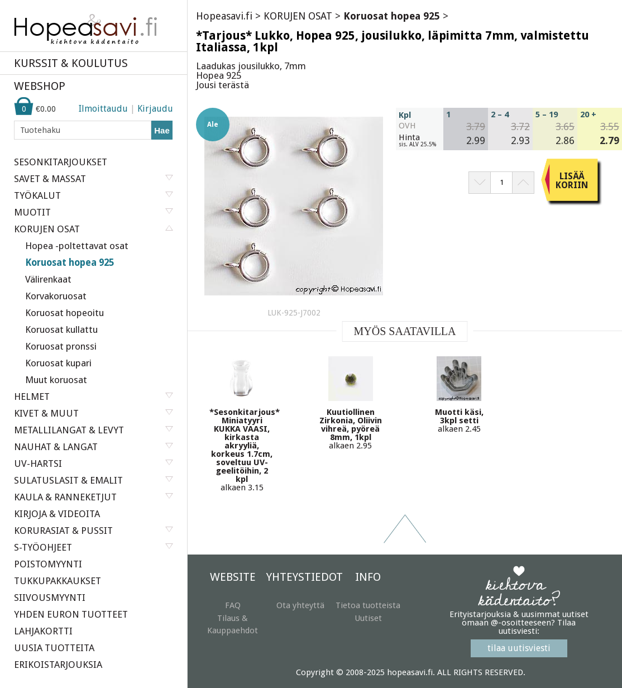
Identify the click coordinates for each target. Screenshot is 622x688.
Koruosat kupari (58, 363)
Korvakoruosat (56, 296)
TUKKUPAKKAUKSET (57, 580)
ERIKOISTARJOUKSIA (58, 664)
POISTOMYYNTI (48, 564)
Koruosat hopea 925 (69, 262)
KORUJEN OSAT (298, 16)
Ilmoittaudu (103, 108)
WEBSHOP (39, 86)
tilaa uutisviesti (519, 648)
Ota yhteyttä (300, 605)
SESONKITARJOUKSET (60, 162)
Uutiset (368, 618)
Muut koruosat (56, 379)
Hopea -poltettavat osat (76, 245)
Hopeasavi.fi (224, 16)
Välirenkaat (48, 279)
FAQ (233, 605)
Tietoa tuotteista (368, 605)
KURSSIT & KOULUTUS (71, 63)
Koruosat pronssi (61, 346)
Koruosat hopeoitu (64, 312)
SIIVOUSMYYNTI (49, 597)
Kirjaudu (155, 108)
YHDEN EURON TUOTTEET (71, 614)
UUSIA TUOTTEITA (54, 647)
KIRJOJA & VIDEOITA (57, 513)
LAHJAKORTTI (43, 631)
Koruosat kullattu (61, 329)
